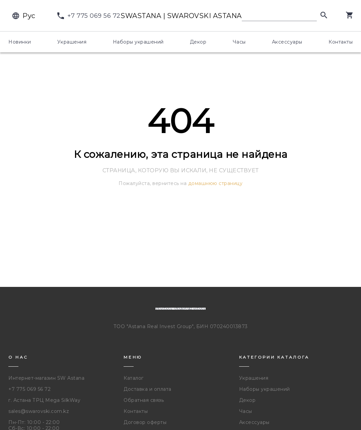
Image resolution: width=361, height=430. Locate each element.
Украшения (72, 42)
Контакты (341, 42)
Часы (239, 42)
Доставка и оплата (147, 389)
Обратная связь (144, 400)
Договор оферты (145, 422)
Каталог (134, 378)
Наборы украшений (138, 42)
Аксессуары (287, 42)
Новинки (19, 42)
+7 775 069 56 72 (29, 389)
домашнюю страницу (215, 183)
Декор (198, 42)
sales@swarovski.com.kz (38, 411)
